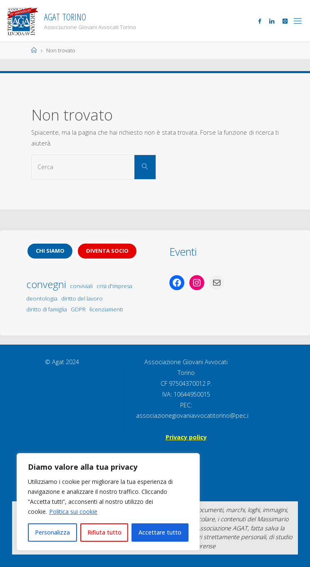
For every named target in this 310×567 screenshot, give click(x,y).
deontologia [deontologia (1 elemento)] (41, 298)
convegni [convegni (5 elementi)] (46, 284)
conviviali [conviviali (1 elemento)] (81, 286)
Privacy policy (186, 437)
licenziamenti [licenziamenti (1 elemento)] (106, 309)
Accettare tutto (160, 532)
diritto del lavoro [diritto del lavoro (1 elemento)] (82, 298)
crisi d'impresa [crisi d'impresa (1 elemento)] (114, 286)
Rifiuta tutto (104, 532)
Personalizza (52, 532)
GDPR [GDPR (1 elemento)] (78, 309)
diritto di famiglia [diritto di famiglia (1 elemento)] (46, 309)
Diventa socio (107, 250)
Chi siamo (50, 250)
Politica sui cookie (73, 511)
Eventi (183, 251)
